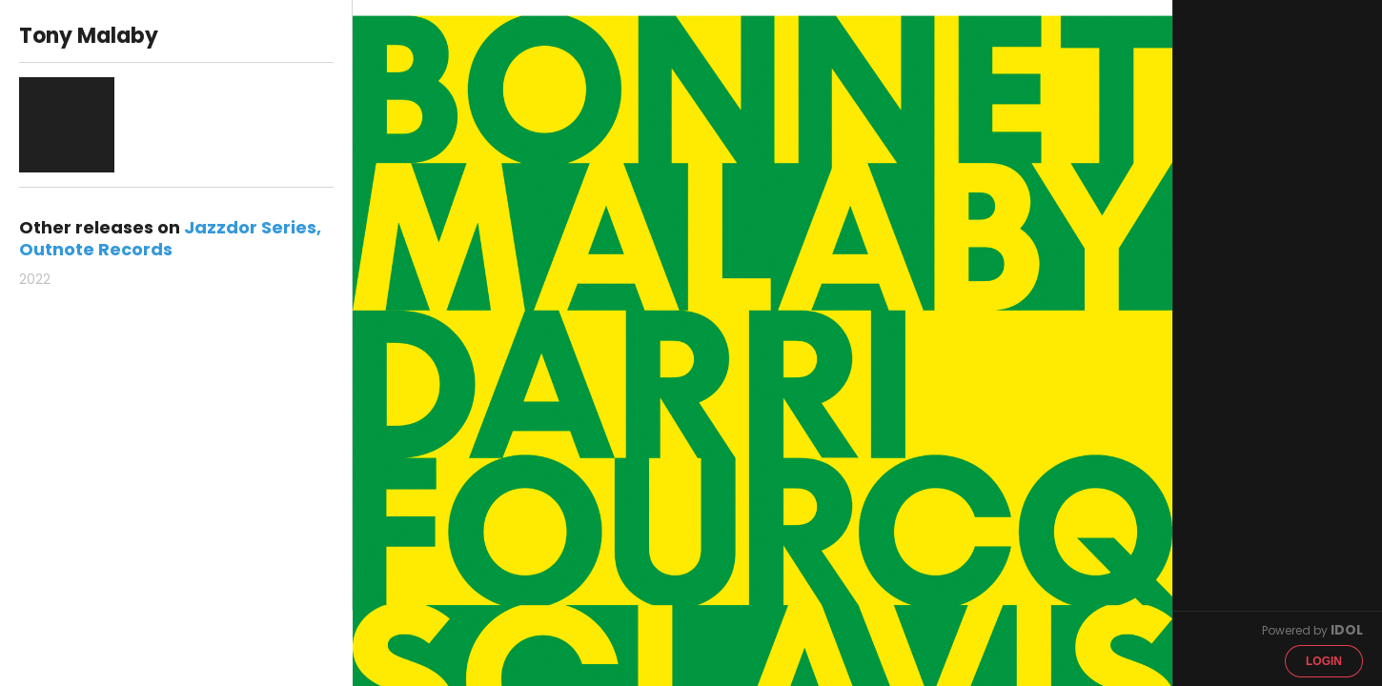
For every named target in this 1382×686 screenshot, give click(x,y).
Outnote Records (96, 249)
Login (1324, 661)
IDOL (1347, 629)
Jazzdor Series (250, 227)
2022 (35, 279)
